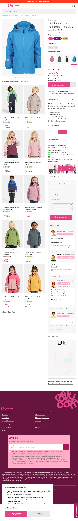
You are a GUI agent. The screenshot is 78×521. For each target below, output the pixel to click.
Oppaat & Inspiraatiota (8, 421)
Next (42, 47)
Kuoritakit (34, 15)
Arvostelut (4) (56, 184)
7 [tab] (28, 78)
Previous (3, 47)
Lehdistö (37, 427)
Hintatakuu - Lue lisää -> (58, 152)
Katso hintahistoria (54, 80)
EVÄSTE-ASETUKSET (39, 514)
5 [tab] (24, 78)
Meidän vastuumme (40, 424)
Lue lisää (62, 132)
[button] (3, 5)
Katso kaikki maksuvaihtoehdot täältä (60, 382)
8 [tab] (30, 78)
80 (50, 47)
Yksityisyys (38, 421)
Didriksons (52, 20)
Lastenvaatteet (6, 15)
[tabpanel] (23, 47)
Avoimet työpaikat (6, 427)
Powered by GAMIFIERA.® (56, 329)
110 (56, 47)
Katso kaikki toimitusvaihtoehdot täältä (60, 384)
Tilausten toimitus (40, 415)
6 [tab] (26, 78)
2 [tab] (18, 78)
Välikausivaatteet (25, 15)
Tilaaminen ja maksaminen (42, 418)
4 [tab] (22, 78)
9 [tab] (32, 78)
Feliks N (59, 255)
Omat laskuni (5, 418)
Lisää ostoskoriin (59, 85)
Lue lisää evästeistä (11, 508)
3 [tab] (20, 78)
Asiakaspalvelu (6, 412)
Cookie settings (6, 424)
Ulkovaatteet (15, 15)
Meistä (3, 430)
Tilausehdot (5, 415)
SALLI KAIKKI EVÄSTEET (16, 514)
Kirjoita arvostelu (61, 217)
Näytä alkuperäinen (57, 242)
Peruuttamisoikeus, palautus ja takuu (45, 412)
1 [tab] (16, 78)
